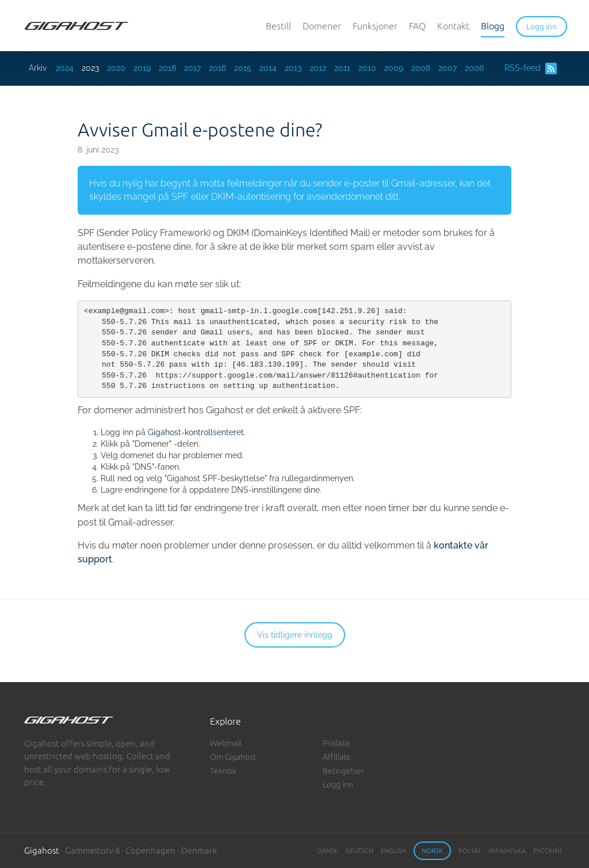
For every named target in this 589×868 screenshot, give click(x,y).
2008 (420, 68)
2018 (167, 68)
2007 (447, 68)
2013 (293, 68)
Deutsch (359, 850)
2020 (116, 68)
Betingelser (343, 770)
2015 (242, 68)
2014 (268, 68)
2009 (393, 68)
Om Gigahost (233, 757)
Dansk (328, 850)
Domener (322, 26)
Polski (469, 850)
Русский (547, 850)
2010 (367, 68)
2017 (192, 68)
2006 (474, 68)
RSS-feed (530, 68)
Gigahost (41, 850)
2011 (342, 68)
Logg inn (338, 784)
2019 (142, 68)
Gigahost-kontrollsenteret (196, 432)
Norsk (432, 850)
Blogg (492, 26)
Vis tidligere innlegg (294, 634)
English (393, 850)
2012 (317, 68)
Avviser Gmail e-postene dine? (200, 130)
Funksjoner (375, 26)
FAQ (417, 26)
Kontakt (453, 26)
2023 (90, 68)
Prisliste (336, 743)
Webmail (226, 743)
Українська (507, 850)
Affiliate (337, 757)
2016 (217, 68)
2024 (65, 68)
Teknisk (223, 770)
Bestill (278, 26)
